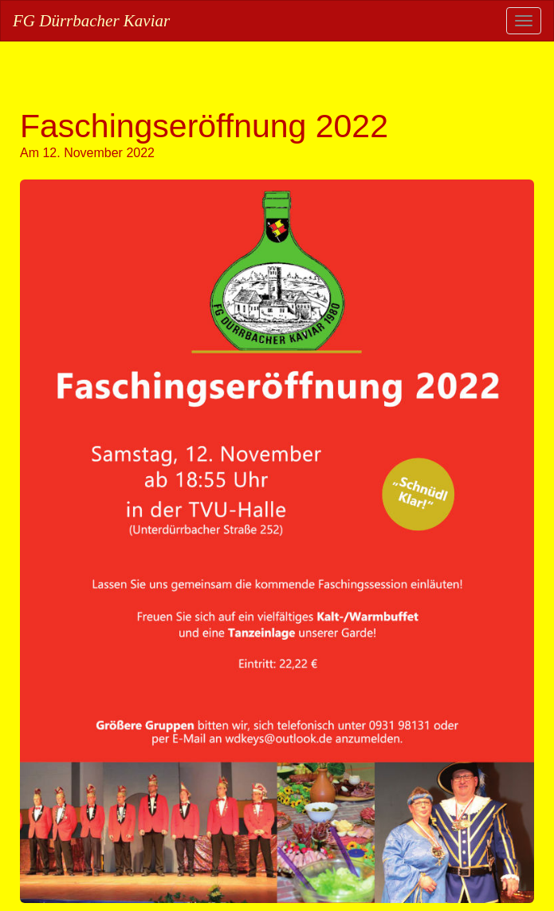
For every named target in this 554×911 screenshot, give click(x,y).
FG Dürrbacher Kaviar (91, 20)
